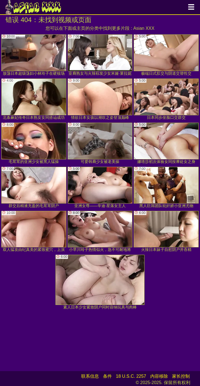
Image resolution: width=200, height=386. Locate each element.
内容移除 (159, 376)
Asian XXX (143, 28)
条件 (107, 376)
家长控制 (181, 376)
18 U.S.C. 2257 (131, 376)
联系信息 (90, 376)
